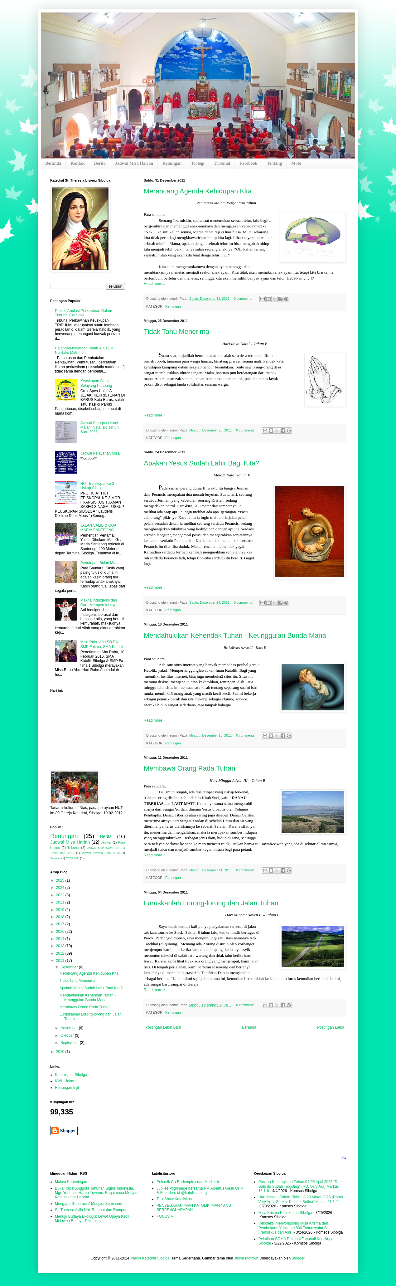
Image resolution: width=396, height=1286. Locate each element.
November (69, 1028)
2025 (60, 880)
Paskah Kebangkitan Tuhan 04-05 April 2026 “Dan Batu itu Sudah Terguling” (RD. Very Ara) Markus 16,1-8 (300, 1186)
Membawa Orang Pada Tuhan (189, 768)
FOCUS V (165, 1216)
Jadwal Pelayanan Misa (100, 453)
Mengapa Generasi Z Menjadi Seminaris (88, 1203)
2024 (60, 887)
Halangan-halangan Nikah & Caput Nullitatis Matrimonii (84, 350)
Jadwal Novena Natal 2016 (101, 853)
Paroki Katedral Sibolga (149, 1258)
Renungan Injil (67, 1087)
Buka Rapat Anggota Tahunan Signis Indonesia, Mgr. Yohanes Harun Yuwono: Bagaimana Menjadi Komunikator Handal (96, 1193)
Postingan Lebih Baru (163, 1027)
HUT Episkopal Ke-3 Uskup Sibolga (97, 485)
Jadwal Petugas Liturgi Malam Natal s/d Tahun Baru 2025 (99, 427)
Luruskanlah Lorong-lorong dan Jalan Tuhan (211, 903)
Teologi (197, 163)
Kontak (77, 163)
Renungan (171, 163)
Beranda (53, 163)
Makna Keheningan (71, 1182)
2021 (60, 902)
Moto (296, 163)
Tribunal (222, 163)
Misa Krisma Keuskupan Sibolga (285, 1212)
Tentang (274, 163)
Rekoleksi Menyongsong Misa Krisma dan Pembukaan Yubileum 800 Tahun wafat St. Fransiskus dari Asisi (293, 1228)
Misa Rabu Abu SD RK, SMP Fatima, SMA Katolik (101, 644)
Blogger (298, 1258)
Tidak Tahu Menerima (176, 331)
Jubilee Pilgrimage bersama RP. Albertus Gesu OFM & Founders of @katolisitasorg (200, 1190)
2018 (60, 917)
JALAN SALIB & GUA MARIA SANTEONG (98, 527)
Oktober (67, 1035)
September (70, 1042)
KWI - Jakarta (66, 1081)
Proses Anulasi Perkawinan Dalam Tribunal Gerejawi (83, 313)
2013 (60, 946)
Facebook (248, 163)
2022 (60, 895)
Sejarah (55, 858)
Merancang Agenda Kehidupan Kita (198, 191)
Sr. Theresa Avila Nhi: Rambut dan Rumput (90, 1210)
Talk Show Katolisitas (174, 1199)
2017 (60, 924)
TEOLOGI (72, 858)
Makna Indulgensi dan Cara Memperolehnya (98, 602)
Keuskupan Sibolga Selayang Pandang (96, 383)
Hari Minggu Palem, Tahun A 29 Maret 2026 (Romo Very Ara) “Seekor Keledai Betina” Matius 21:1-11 (300, 1199)
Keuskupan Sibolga (71, 1075)
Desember (69, 967)
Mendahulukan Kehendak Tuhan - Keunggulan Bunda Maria (235, 635)
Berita (99, 163)
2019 (60, 910)
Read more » (154, 283)
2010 (60, 1052)
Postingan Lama (330, 1027)
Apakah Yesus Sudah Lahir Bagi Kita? (201, 463)
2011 (60, 960)
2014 (60, 939)
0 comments (243, 298)
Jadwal (106, 842)
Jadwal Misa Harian (134, 163)
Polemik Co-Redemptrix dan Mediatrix (188, 1182)
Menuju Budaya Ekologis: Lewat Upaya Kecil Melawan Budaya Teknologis (92, 1218)
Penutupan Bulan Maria (99, 563)
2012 (60, 953)
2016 (60, 931)
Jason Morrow (246, 1258)
